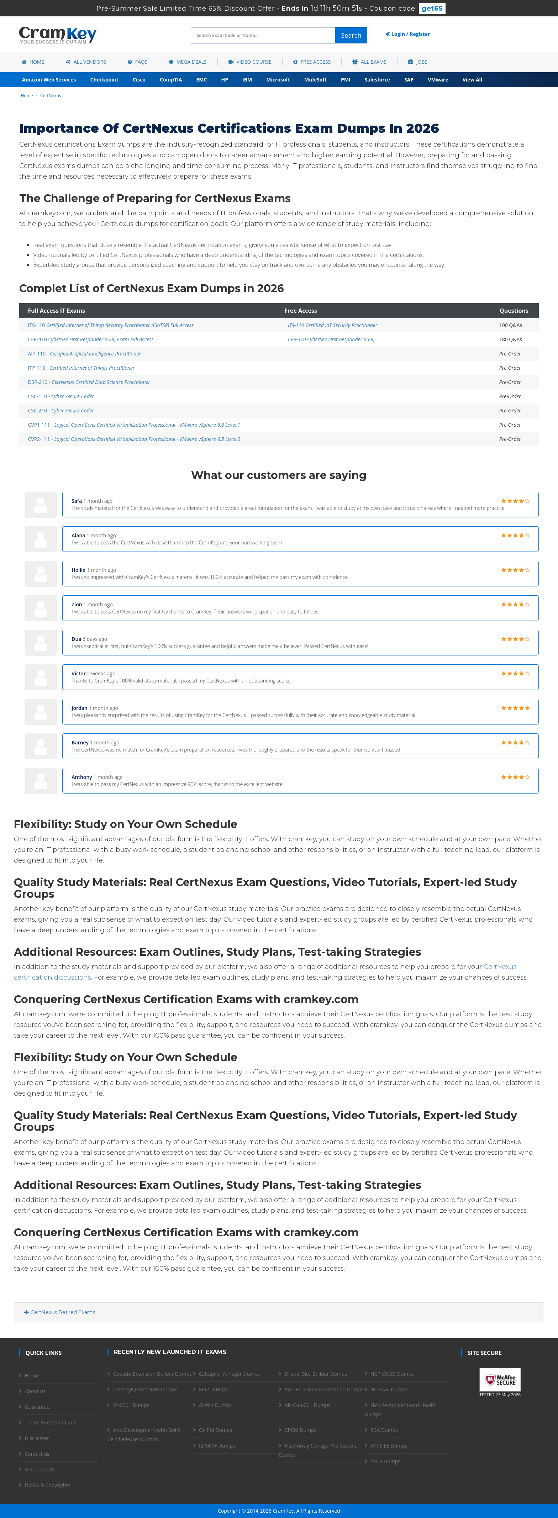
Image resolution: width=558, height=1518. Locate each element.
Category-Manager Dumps (229, 1373)
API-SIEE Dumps (388, 1445)
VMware (438, 79)
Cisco (139, 79)
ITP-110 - (81, 367)
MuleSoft (315, 79)
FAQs (137, 61)
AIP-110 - (84, 353)
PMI (346, 79)
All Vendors (86, 61)
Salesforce (377, 79)
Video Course (250, 61)
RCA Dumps (384, 1430)
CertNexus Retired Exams (59, 1312)
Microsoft (278, 79)
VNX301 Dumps (131, 1405)
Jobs (417, 61)
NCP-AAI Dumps (388, 1389)
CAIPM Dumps (215, 1430)
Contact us (37, 1453)
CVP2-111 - (134, 439)
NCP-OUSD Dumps (392, 1373)
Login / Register (408, 34)
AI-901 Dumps (215, 1405)
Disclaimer (37, 1438)
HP (224, 79)
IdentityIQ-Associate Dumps (145, 1389)
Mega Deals (187, 61)
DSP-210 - (89, 382)
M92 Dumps (213, 1389)
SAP (409, 79)
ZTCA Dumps (385, 1461)
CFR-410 (91, 339)
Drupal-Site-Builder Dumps (316, 1373)
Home (33, 61)
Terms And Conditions (50, 1422)
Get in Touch (39, 1469)
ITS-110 (111, 325)
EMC (201, 79)
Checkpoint (104, 79)
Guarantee (37, 1406)
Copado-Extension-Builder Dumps (152, 1373)
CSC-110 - (61, 396)
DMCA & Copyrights (47, 1485)
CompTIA (171, 79)
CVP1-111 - (134, 424)
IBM (247, 79)
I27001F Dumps (217, 1445)
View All (472, 79)
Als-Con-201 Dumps (308, 1405)
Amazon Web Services (49, 79)
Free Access (312, 61)
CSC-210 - (61, 410)
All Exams (369, 61)
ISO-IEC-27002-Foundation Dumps (324, 1389)
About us (35, 1391)
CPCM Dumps (300, 1430)
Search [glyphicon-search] (351, 35)
